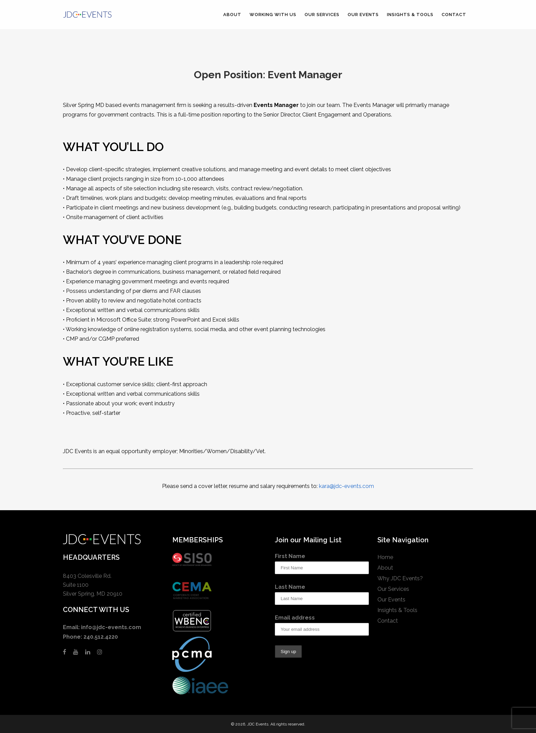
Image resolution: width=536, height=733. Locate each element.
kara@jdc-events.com (346, 486)
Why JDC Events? (400, 578)
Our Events (391, 599)
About (385, 568)
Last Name (290, 587)
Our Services (393, 589)
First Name (290, 556)
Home (385, 557)
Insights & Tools (397, 610)
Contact (387, 620)
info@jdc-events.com (111, 627)
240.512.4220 (100, 637)
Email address (295, 617)
